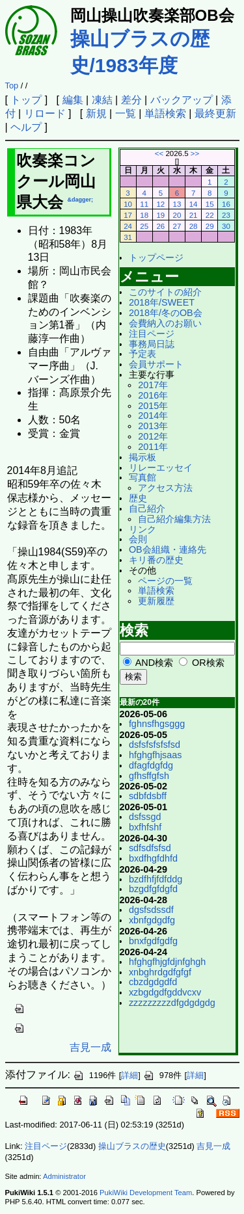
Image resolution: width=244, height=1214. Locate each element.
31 (128, 237)
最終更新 (215, 113)
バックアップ (181, 99)
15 (210, 204)
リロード (45, 113)
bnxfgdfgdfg (153, 941)
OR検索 (208, 662)
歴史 (138, 498)
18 (144, 215)
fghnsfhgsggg (157, 724)
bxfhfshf (145, 827)
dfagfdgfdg (151, 765)
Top (12, 85)
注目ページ (151, 333)
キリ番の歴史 (156, 560)
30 (226, 226)
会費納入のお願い (165, 323)
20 (177, 215)
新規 (96, 113)
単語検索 (165, 113)
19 (160, 215)
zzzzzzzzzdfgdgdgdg (172, 1002)
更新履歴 (156, 601)
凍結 (102, 99)
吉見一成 (90, 1047)
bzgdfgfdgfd (153, 889)
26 (160, 226)
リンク (142, 529)
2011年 (153, 447)
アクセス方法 (165, 487)
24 (128, 226)
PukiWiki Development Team (146, 1192)
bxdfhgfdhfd (153, 858)
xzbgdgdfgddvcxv (165, 992)
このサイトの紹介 (165, 292)
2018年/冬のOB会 (165, 313)
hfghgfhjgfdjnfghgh (167, 962)
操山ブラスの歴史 (132, 1146)
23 (226, 215)
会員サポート (156, 364)
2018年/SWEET (162, 302)
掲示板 (142, 457)
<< (159, 153)
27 (177, 226)
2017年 (153, 385)
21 (193, 215)
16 (226, 204)
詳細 (129, 1075)
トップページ (156, 257)
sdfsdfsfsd (150, 848)
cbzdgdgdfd (153, 982)
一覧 (125, 113)
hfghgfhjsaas (155, 755)
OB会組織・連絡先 (167, 549)
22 (210, 215)
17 (128, 215)
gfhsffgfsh (149, 776)
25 (144, 226)
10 (128, 204)
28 (193, 226)
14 (193, 204)
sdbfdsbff (148, 796)
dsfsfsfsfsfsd (154, 744)
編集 (72, 99)
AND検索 (154, 662)
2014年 (153, 415)
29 (210, 226)
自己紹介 (147, 508)
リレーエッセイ (161, 467)
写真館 (142, 477)
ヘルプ (26, 127)
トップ (26, 99)
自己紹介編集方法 (174, 519)
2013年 (153, 426)
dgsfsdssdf (151, 909)
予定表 (142, 354)
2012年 (153, 436)
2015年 (153, 406)
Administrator (64, 1176)
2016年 (153, 395)
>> (195, 153)
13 (177, 204)
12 (160, 204)
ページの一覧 (165, 580)
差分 (131, 99)
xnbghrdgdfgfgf (160, 972)
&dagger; (81, 199)
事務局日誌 (151, 344)
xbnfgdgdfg (152, 920)
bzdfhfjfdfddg (155, 879)
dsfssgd (145, 817)
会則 (138, 539)
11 (144, 204)
